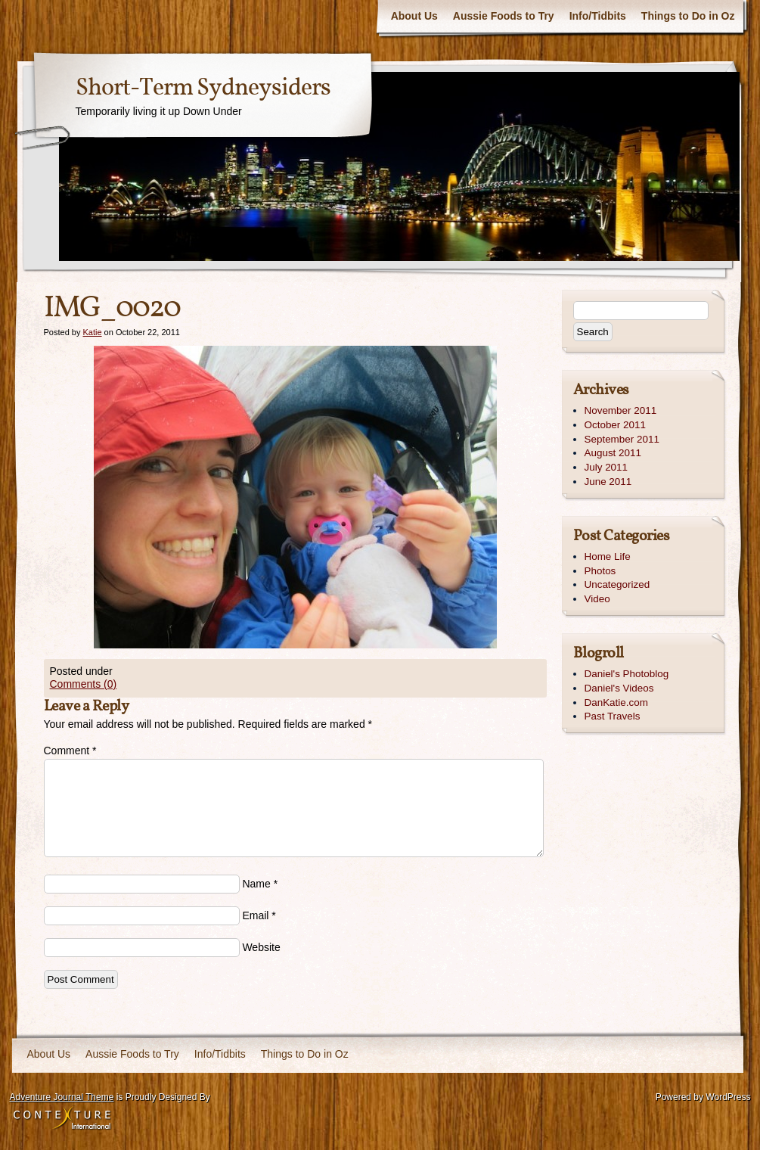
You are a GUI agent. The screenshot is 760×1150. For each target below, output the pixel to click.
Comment (70, 750)
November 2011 (621, 410)
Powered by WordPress (703, 1097)
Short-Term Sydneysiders (203, 88)
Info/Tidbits (597, 16)
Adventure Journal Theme (62, 1097)
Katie (91, 332)
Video (597, 599)
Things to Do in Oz (688, 16)
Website (261, 947)
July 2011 (606, 467)
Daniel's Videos (619, 688)
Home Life (608, 556)
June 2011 (608, 481)
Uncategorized (617, 584)
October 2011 (615, 424)
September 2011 (622, 439)
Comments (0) (83, 684)
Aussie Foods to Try (503, 16)
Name (256, 884)
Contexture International (62, 1119)
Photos (600, 571)
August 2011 (613, 452)
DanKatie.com (616, 702)
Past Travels (613, 716)
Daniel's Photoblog (627, 673)
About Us (414, 16)
